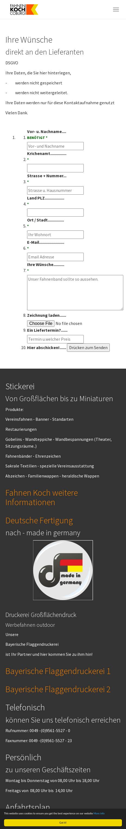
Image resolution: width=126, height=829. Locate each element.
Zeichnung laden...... (46, 315)
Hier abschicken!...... (46, 347)
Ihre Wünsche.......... (45, 268)
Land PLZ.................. (45, 201)
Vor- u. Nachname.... (46, 135)
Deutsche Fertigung (39, 520)
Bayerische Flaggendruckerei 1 (58, 671)
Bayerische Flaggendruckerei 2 (58, 689)
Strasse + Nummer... (46, 179)
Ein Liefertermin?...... (47, 330)
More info (99, 813)
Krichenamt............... (46, 157)
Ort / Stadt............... (45, 223)
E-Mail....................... (45, 245)
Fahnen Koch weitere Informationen (41, 497)
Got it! (63, 822)
